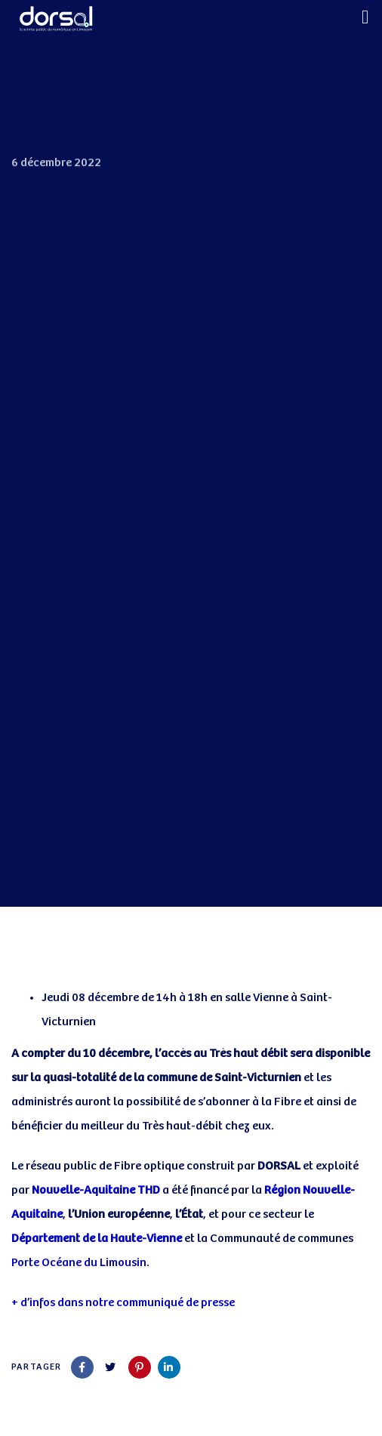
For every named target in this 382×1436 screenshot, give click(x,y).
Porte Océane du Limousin (78, 1262)
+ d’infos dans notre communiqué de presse (123, 1302)
